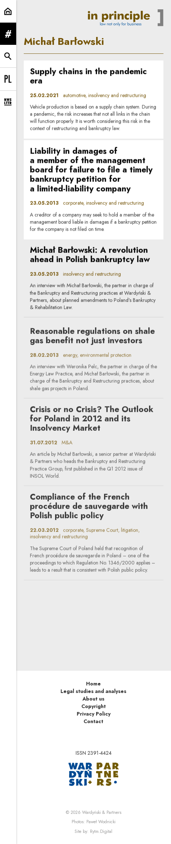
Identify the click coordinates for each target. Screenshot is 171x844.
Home (93, 683)
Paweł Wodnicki (101, 822)
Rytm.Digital (101, 831)
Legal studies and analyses (93, 691)
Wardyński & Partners (101, 812)
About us (93, 698)
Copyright (93, 706)
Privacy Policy (94, 713)
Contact (93, 721)
